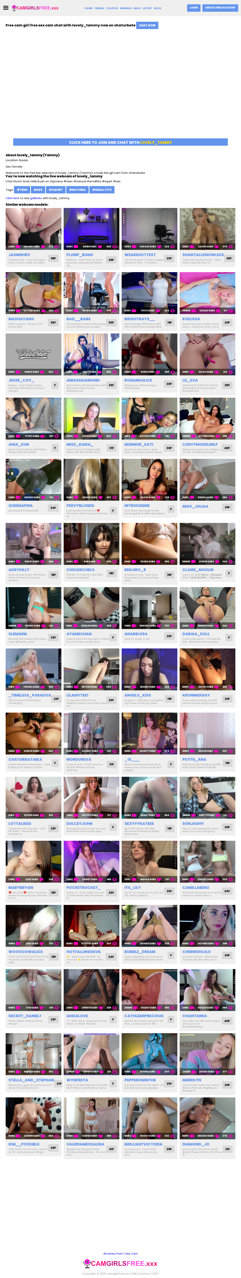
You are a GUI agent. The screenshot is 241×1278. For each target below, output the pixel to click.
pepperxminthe (140, 1085)
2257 (155, 1269)
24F (53, 514)
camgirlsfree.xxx (118, 1269)
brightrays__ (139, 319)
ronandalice (138, 383)
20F (111, 260)
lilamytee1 (77, 701)
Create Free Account (220, 7)
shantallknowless (203, 254)
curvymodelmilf (200, 447)
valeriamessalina (85, 1149)
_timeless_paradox (29, 701)
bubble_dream (139, 957)
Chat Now (147, 25)
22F (53, 643)
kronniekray (196, 701)
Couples (112, 8)
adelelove (77, 1021)
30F (111, 324)
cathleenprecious (144, 1021)
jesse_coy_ (21, 383)
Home (88, 8)
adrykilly (18, 575)
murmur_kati (138, 447)
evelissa (191, 319)
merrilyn (191, 1085)
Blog (157, 8)
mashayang (21, 319)
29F (227, 513)
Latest (147, 8)
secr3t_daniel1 (24, 1021)
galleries (36, 198)
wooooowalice (25, 957)
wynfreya (77, 1085)
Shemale (126, 8)
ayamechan (79, 639)
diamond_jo (195, 1149)
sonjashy (193, 829)
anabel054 (135, 639)
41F (111, 1155)
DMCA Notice (141, 1269)
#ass (38, 190)
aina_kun (18, 447)
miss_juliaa (195, 512)
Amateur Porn (113, 1249)
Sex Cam (131, 1249)
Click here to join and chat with (120, 142)
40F (227, 1027)
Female (99, 8)
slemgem (17, 639)
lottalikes (19, 829)
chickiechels (80, 575)
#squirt (56, 190)
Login (193, 7)
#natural (77, 190)
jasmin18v (19, 254)
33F (111, 388)
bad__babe (78, 319)
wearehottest (140, 254)
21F (111, 451)
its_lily (132, 893)
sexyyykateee (139, 829)
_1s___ (132, 765)
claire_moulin (198, 575)
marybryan (20, 893)
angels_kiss (137, 701)
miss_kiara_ (79, 447)
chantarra (194, 1021)
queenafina (20, 511)
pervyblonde (80, 511)
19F (169, 323)
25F (229, 258)
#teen (22, 190)
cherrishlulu (196, 957)
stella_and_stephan (31, 1085)
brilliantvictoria (143, 1149)
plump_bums (79, 254)
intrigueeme (137, 511)
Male (136, 8)
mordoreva (78, 765)
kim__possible (23, 1149)
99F (53, 258)
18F (53, 580)
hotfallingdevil (83, 957)
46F (227, 451)
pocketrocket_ (83, 893)
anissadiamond (83, 383)
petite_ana (194, 765)
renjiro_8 (135, 575)
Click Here (12, 198)
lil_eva (190, 383)
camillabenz (195, 893)
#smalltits (102, 190)
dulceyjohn (79, 829)
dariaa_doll (196, 639)
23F (169, 260)
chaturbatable (25, 765)
